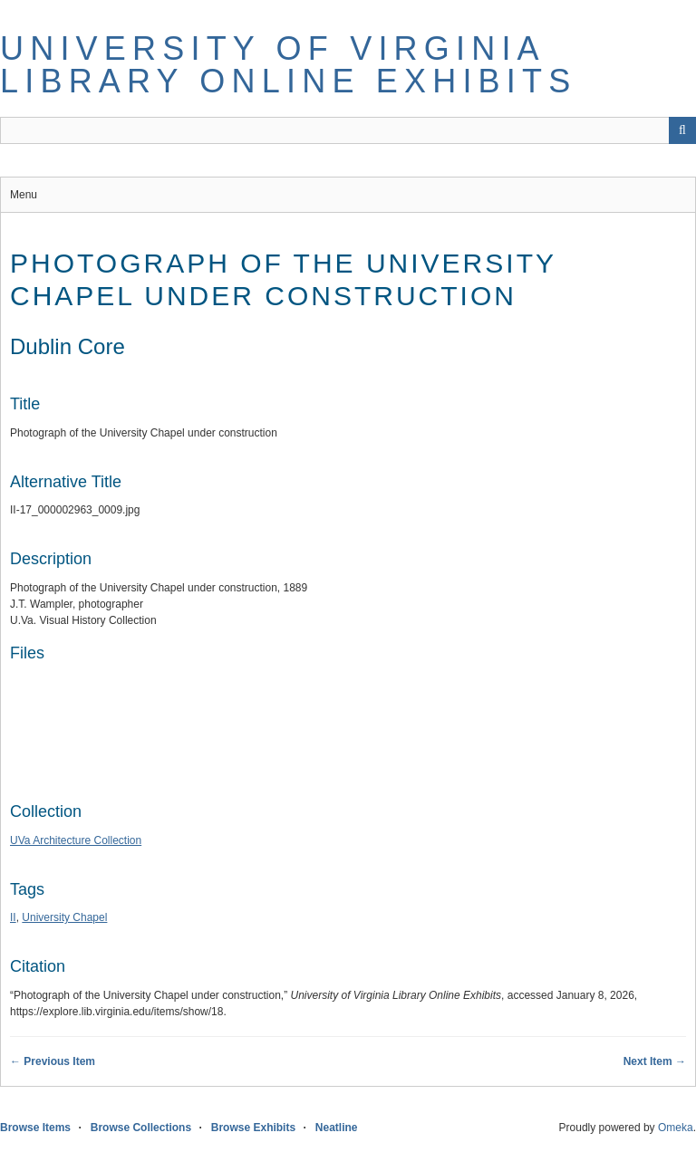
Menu (23, 194)
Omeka (675, 1127)
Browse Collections (141, 1127)
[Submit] (682, 130)
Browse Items (35, 1127)
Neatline (336, 1127)
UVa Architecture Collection (75, 840)
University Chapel (64, 917)
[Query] (348, 130)
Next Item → (655, 1061)
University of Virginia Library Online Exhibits (288, 65)
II (13, 917)
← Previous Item (52, 1061)
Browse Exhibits (253, 1127)
